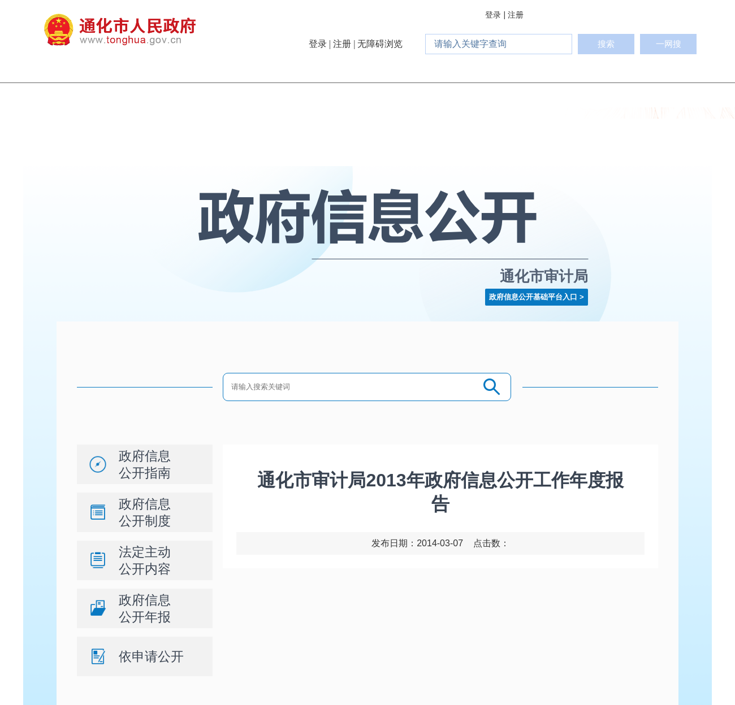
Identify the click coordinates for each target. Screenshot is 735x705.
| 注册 (513, 14)
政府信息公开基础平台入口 (533, 297)
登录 (493, 14)
